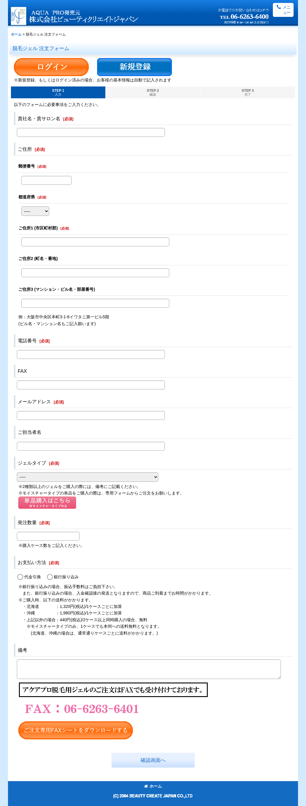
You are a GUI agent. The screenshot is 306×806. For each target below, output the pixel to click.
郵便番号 (26, 166)
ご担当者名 (29, 432)
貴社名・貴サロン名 (39, 118)
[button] (283, 10)
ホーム (153, 786)
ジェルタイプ (32, 462)
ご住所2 (38, 258)
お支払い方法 (32, 562)
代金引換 (32, 576)
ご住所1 (38, 228)
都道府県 (26, 197)
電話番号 (27, 340)
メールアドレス (34, 401)
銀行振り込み (66, 576)
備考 (22, 650)
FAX (22, 371)
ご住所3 (56, 289)
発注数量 (27, 522)
